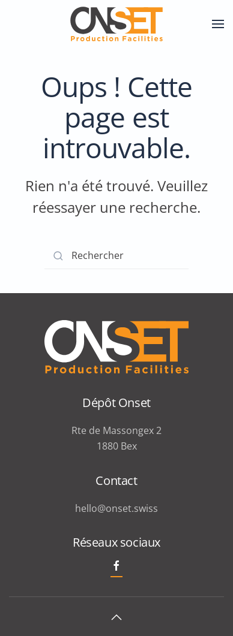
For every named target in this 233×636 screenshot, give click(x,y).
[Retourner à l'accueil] (116, 24)
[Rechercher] (116, 255)
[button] (218, 24)
